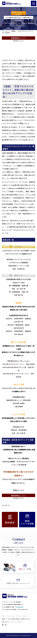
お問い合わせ (5, 622)
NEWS (28, 619)
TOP (3, 616)
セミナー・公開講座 (10, 31)
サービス (18, 616)
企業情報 (17, 619)
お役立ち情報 (10, 619)
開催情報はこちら (18, 38)
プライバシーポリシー (17, 622)
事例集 (3, 619)
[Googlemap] (19, 607)
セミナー (25, 616)
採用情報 (22, 619)
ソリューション (10, 616)
